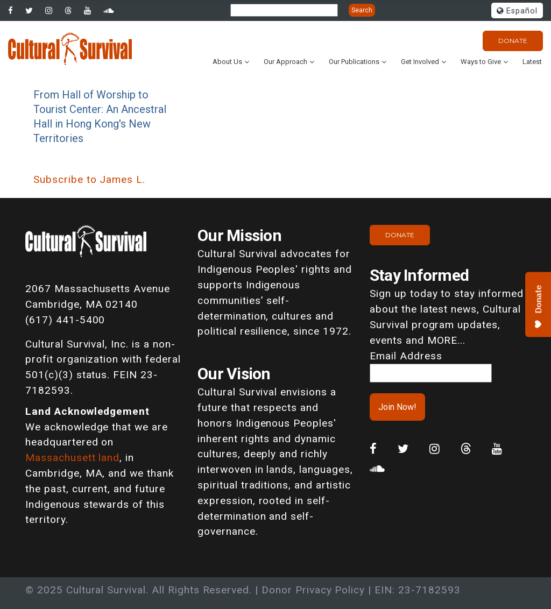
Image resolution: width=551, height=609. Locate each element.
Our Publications (354, 62)
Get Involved (420, 62)
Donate (512, 41)
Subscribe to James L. (89, 179)
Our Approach (285, 62)
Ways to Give (481, 62)
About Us (227, 62)
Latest (532, 62)
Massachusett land (72, 457)
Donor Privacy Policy (313, 590)
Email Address (406, 356)
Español (517, 11)
